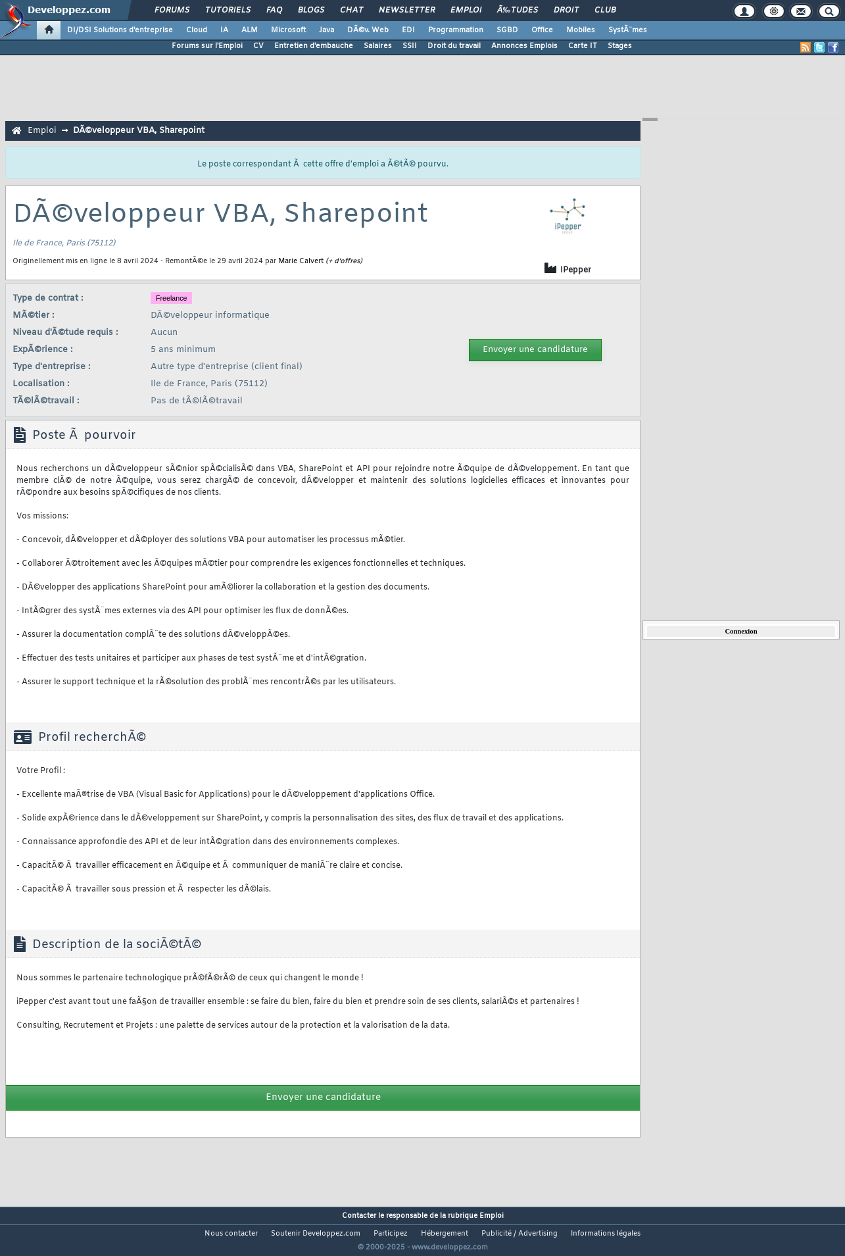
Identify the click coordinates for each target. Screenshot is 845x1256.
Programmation (455, 30)
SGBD (507, 30)
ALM (249, 30)
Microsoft (288, 30)
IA (224, 30)
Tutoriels (228, 10)
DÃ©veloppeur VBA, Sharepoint (139, 130)
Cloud (196, 30)
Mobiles (580, 30)
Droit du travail (454, 46)
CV (258, 46)
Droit (566, 10)
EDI (408, 30)
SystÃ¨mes (627, 30)
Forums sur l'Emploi (207, 46)
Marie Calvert (301, 261)
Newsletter (406, 10)
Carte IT (582, 46)
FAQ (274, 10)
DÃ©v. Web (368, 30)
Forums (172, 10)
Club (605, 10)
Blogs (311, 10)
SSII (409, 46)
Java (326, 30)
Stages (620, 46)
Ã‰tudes (517, 10)
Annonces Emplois (524, 46)
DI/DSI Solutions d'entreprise (120, 30)
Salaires (378, 46)
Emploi (466, 10)
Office (542, 30)
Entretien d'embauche (313, 46)
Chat (351, 10)
